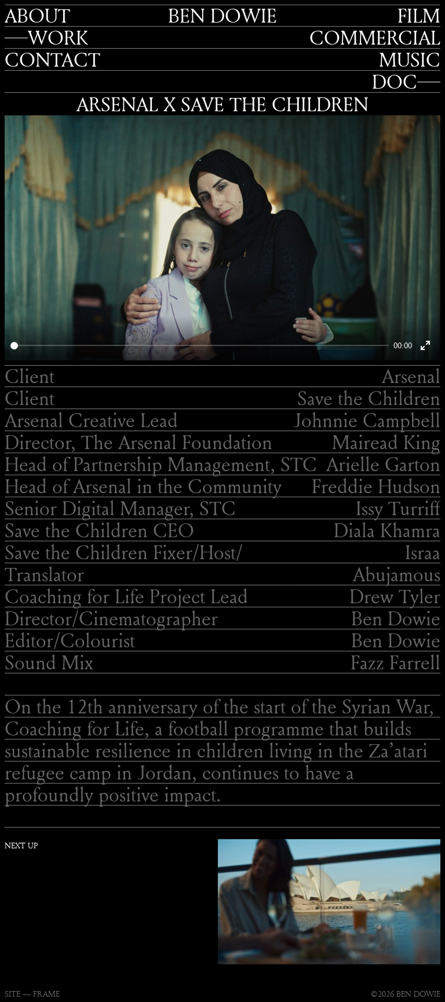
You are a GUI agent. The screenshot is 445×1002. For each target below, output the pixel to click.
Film (418, 15)
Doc (394, 81)
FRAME (46, 993)
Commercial (374, 37)
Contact (52, 60)
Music (409, 59)
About (37, 16)
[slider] (199, 345)
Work (58, 38)
